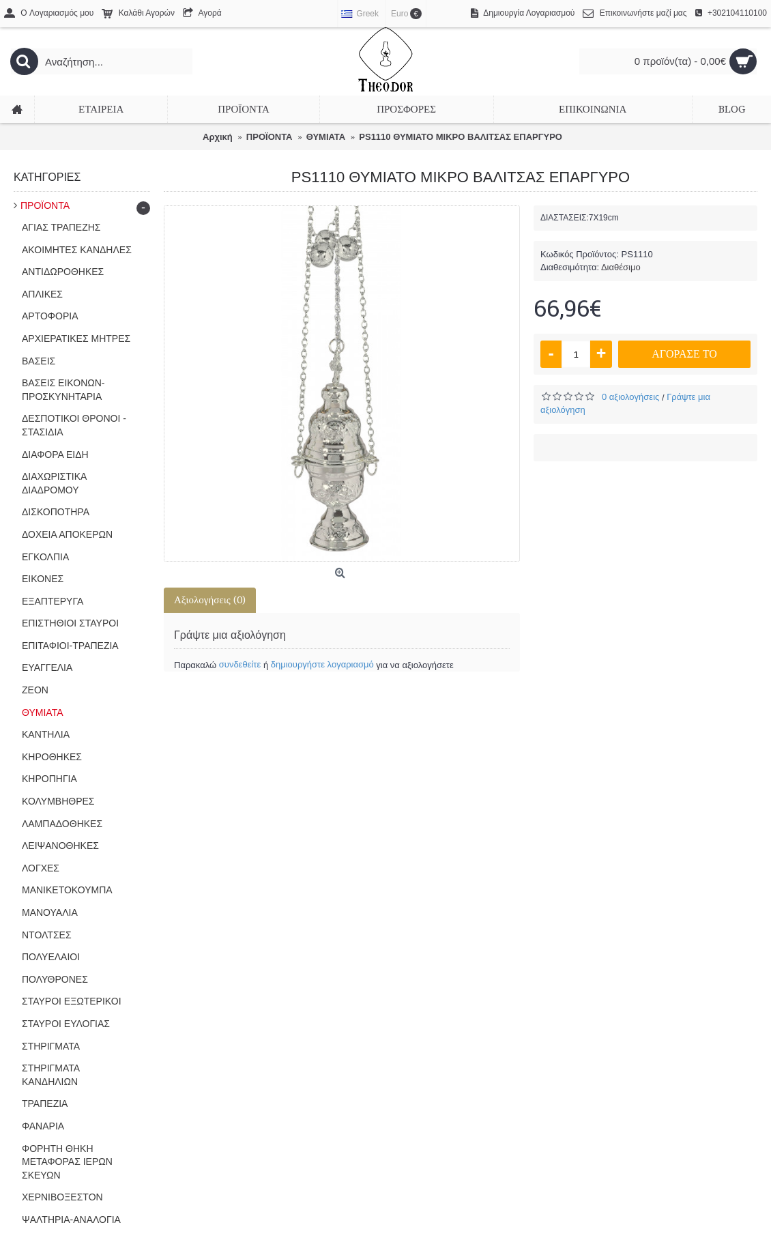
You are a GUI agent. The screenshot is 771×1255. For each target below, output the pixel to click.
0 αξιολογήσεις (630, 397)
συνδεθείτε (240, 664)
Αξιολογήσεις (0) (210, 600)
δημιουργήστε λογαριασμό (322, 664)
